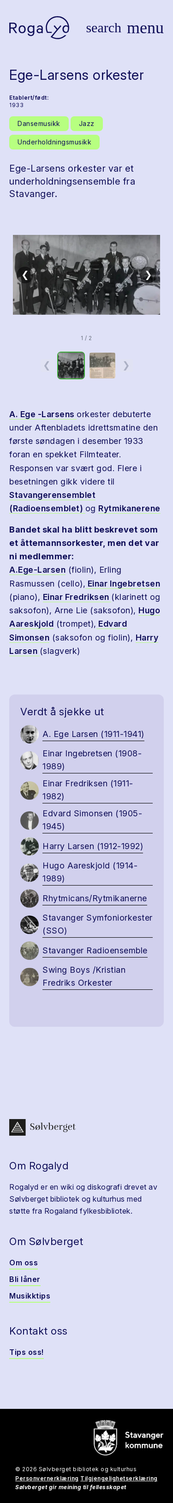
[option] (71, 365)
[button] (86, 275)
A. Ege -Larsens (43, 414)
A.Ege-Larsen (37, 570)
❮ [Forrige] (25, 274)
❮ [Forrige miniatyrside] (47, 365)
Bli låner (25, 1279)
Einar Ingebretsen (122, 583)
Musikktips (29, 1295)
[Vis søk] (103, 27)
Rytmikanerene (129, 508)
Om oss (23, 1262)
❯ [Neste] (148, 274)
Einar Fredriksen (77, 597)
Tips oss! (26, 1352)
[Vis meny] (145, 27)
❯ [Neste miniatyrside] (126, 365)
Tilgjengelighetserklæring (119, 1478)
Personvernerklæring (47, 1478)
